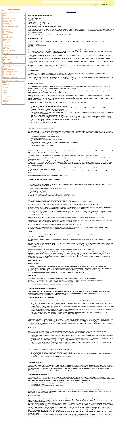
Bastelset (5, 13)
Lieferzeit (4, 93)
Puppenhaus (6, 39)
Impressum (97, 4)
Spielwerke (6, 48)
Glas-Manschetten (7, 25)
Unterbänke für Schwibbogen (10, 50)
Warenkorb (109, 4)
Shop (3, 10)
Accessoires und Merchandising (10, 80)
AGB (103, 4)
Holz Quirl (5, 68)
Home (90, 4)
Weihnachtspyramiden (8, 62)
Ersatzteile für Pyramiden (9, 18)
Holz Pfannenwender (8, 69)
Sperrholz (5, 47)
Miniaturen (6, 60)
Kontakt (4, 103)
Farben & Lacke (7, 21)
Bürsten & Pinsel (7, 76)
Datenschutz (16, 9)
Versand (4, 92)
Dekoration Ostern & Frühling (10, 57)
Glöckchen (6, 28)
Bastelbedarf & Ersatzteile (8, 12)
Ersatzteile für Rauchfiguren (10, 20)
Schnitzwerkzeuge (7, 42)
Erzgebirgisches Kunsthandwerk (10, 56)
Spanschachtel (7, 45)
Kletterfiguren (6, 59)
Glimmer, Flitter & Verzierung (10, 26)
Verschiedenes (7, 52)
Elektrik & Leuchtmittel (8, 17)
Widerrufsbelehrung (7, 97)
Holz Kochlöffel (7, 66)
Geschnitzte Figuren (8, 23)
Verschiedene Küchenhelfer (10, 77)
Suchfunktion (5, 100)
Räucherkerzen (7, 40)
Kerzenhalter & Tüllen (8, 32)
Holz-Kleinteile (6, 31)
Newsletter (5, 87)
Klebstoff (5, 34)
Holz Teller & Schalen (8, 74)
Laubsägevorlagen (8, 37)
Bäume (5, 15)
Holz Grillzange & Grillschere (10, 71)
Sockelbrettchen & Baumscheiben (11, 44)
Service (10, 9)
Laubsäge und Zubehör (9, 36)
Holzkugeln (6, 29)
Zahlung (4, 90)
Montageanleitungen (7, 85)
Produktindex (5, 98)
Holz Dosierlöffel (7, 73)
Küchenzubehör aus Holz (8, 64)
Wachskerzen (6, 53)
